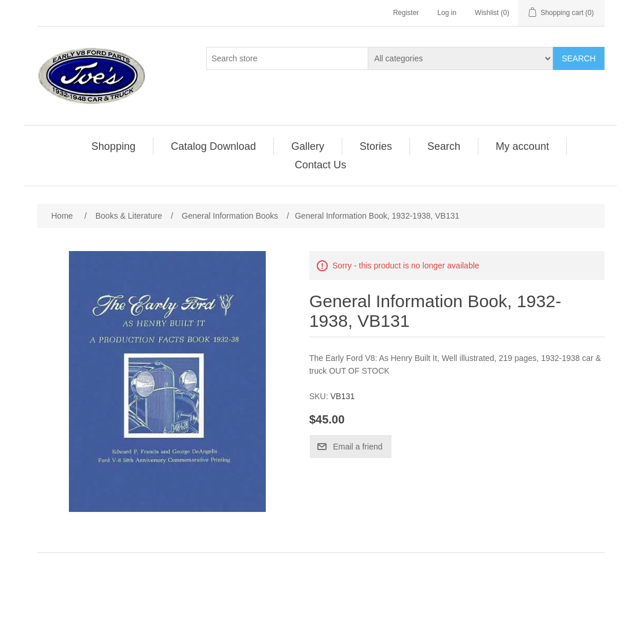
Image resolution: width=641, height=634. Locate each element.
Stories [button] (376, 146)
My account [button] (522, 146)
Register (406, 13)
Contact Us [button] (320, 165)
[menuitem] (113, 146)
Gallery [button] (307, 146)
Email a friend (358, 446)
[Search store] (287, 58)
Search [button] (443, 146)
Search (578, 58)
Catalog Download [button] (213, 146)
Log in (446, 13)
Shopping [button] (113, 146)
